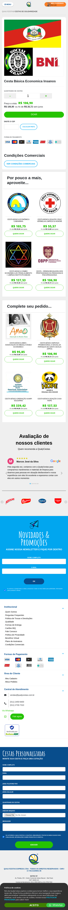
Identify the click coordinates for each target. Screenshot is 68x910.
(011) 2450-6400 (17, 702)
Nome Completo (34, 557)
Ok (34, 581)
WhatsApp (56, 905)
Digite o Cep (9, 121)
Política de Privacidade (15, 635)
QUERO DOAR (18, 234)
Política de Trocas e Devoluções (18, 618)
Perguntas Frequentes (14, 615)
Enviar (34, 845)
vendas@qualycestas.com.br (22, 695)
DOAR (34, 114)
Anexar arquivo (9, 811)
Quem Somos (11, 612)
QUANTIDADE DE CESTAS (13, 91)
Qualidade (9, 622)
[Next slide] (61, 473)
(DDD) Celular (8, 792)
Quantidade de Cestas (11, 802)
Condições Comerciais (14, 644)
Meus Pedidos (11, 682)
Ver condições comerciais (21, 164)
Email (5, 773)
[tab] (30, 483)
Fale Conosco (11, 631)
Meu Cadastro (11, 678)
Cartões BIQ (10, 628)
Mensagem (7, 821)
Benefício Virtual (12, 638)
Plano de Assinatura (13, 641)
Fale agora (17, 716)
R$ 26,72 (28, 107)
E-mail (34, 567)
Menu (7, 4)
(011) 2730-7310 (17, 705)
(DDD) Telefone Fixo (10, 784)
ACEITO (34, 905)
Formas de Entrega (13, 625)
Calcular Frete (28, 127)
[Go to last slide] (6, 473)
